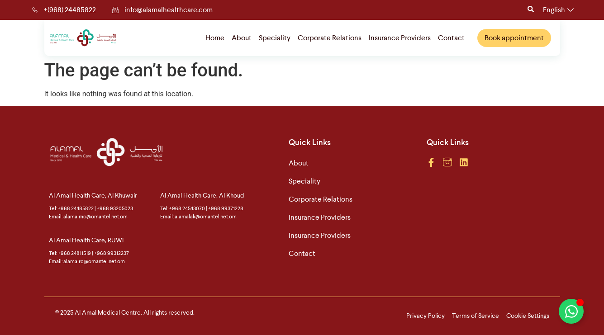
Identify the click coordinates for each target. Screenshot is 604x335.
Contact (451, 37)
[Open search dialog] (531, 10)
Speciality (274, 37)
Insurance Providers (400, 37)
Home (214, 37)
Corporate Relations (329, 37)
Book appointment (514, 37)
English (558, 9)
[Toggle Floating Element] (571, 311)
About (242, 37)
